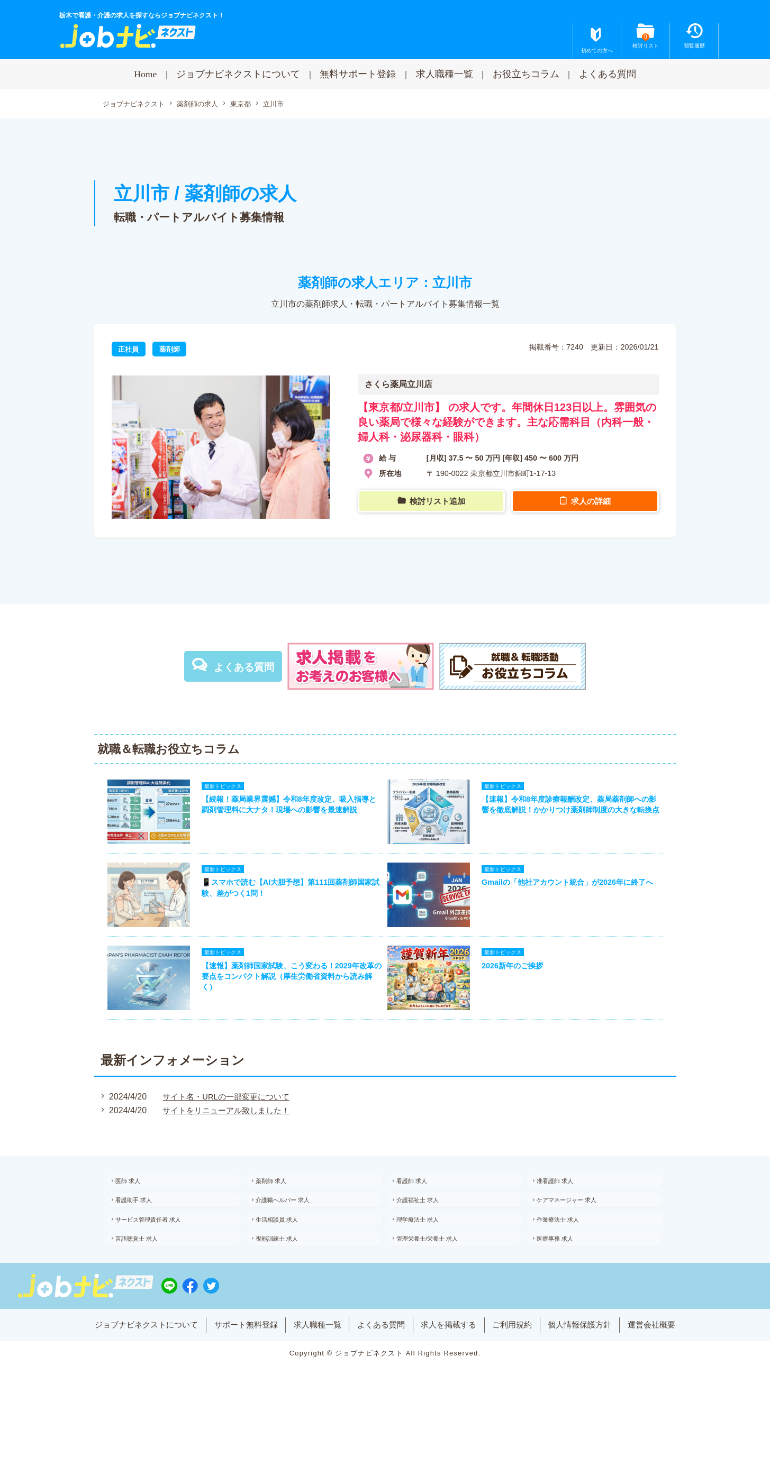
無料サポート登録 (358, 74)
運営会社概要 (670, 1372)
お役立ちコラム (526, 74)
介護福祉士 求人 (427, 1229)
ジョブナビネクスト (136, 104)
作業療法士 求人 (567, 1252)
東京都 (250, 104)
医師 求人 (136, 1206)
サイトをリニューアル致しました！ (225, 1133)
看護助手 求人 (142, 1229)
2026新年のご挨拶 (519, 986)
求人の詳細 (592, 503)
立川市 (285, 104)
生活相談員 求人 (286, 1252)
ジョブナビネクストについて (238, 74)
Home (145, 74)
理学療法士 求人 (427, 1252)
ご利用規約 (521, 1372)
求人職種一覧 (444, 74)
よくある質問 (607, 74)
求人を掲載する (453, 1372)
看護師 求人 (420, 1206)
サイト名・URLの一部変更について (225, 1119)
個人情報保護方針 (594, 1372)
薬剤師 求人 (279, 1206)
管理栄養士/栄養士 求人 (437, 1275)
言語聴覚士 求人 (146, 1275)
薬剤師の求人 (204, 104)
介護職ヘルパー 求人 (292, 1229)
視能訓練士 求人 (286, 1275)
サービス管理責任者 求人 (158, 1252)
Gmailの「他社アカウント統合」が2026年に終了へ (574, 896)
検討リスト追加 (438, 503)
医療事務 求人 (564, 1275)
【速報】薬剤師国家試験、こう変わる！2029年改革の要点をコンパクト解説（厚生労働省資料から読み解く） (287, 997)
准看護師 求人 (564, 1206)
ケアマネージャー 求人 (576, 1229)
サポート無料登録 (235, 1372)
